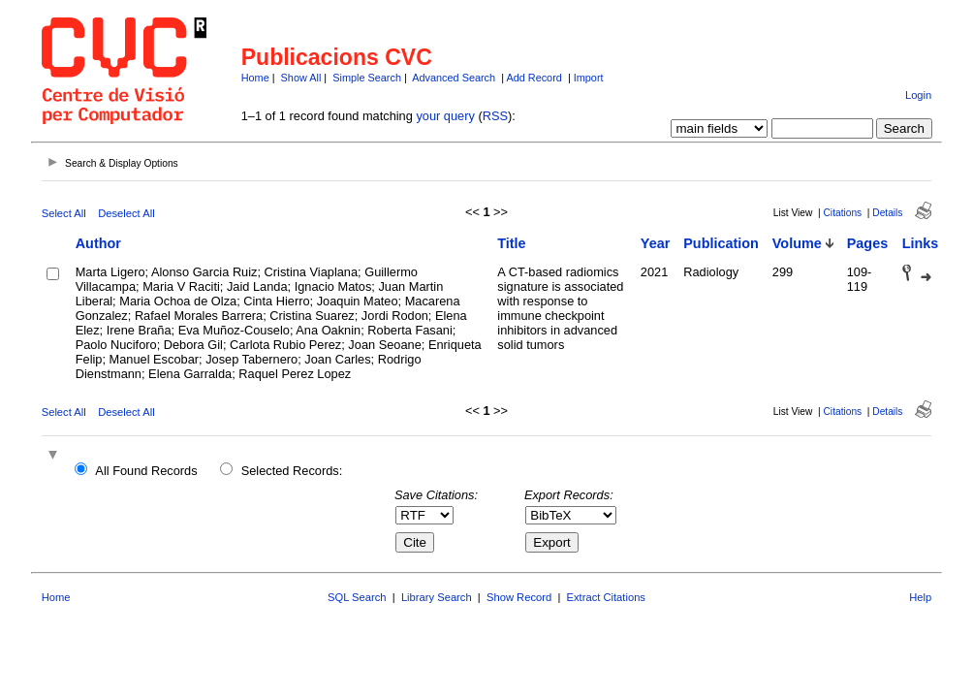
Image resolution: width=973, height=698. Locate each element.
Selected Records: (292, 470)
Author (98, 243)
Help (920, 597)
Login (918, 95)
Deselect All (126, 213)
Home (255, 77)
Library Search (436, 597)
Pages (867, 243)
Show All (301, 77)
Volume (797, 243)
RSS (495, 116)
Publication (721, 243)
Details (887, 212)
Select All (64, 213)
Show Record (518, 597)
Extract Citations (606, 597)
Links (920, 243)
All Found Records (146, 470)
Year (655, 243)
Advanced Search (453, 77)
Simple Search (366, 77)
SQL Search (357, 597)
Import (589, 77)
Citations (843, 212)
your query (445, 116)
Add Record (533, 77)
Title (511, 243)
